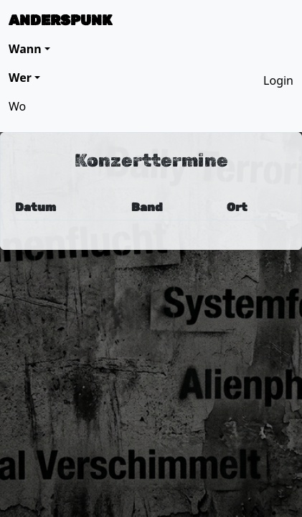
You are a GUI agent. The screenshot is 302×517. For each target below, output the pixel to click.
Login (278, 80)
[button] (29, 48)
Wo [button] (17, 106)
